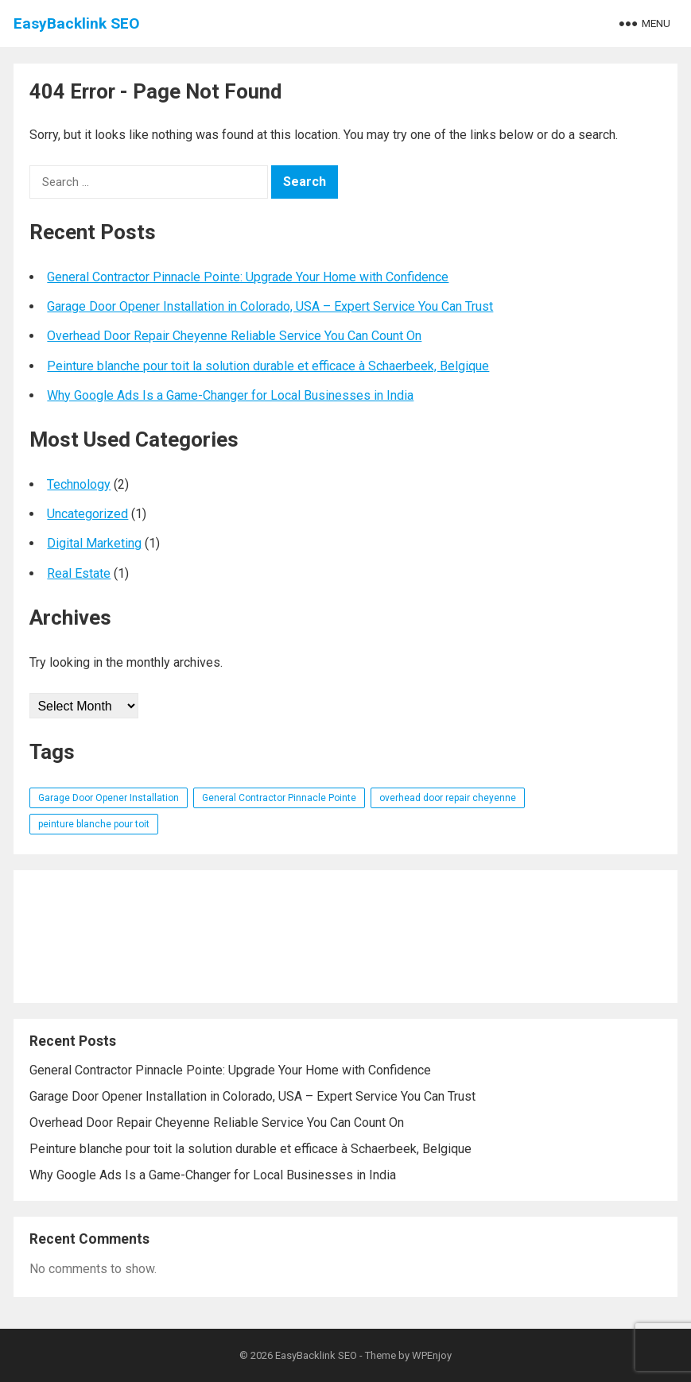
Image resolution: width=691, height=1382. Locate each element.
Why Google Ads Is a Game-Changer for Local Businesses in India (230, 395)
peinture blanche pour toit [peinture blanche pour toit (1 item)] (93, 824)
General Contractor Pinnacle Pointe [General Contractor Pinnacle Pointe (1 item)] (279, 797)
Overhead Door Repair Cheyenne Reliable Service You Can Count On (234, 335)
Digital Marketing (94, 543)
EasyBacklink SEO (77, 23)
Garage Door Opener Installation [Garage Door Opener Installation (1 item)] (108, 797)
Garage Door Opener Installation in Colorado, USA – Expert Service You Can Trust (270, 306)
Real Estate (79, 573)
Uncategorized (87, 513)
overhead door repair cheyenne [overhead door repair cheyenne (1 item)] (447, 797)
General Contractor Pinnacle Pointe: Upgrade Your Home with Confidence (247, 277)
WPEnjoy (432, 1355)
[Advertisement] (345, 936)
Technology (79, 484)
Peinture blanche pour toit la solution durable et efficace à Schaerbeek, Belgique (268, 366)
